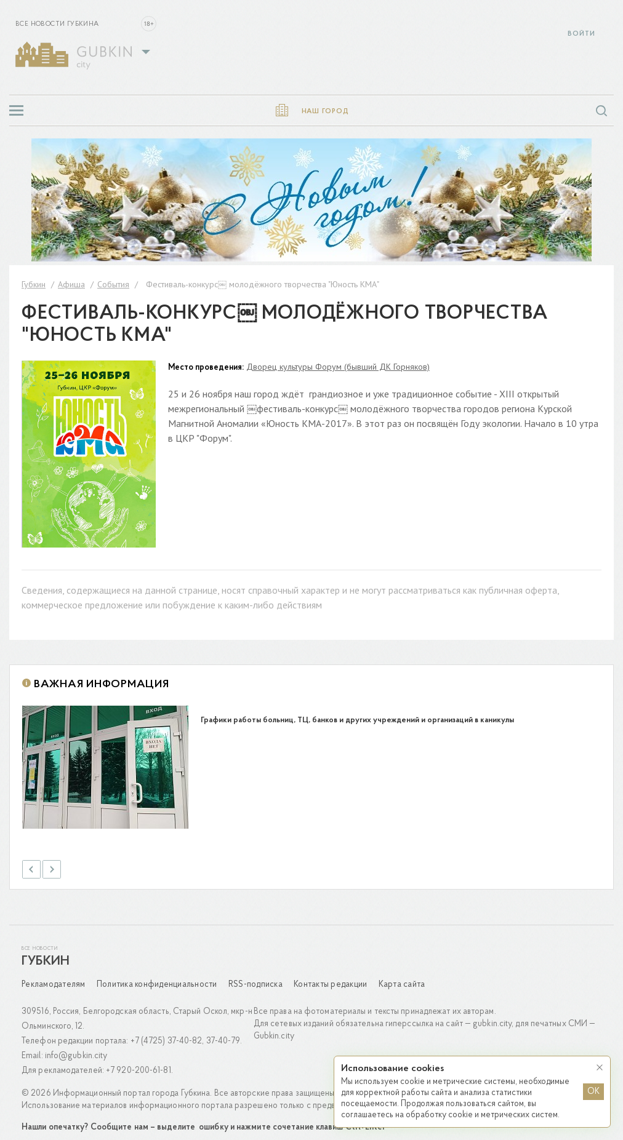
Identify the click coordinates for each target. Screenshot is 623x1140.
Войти (581, 34)
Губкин (46, 953)
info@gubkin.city (76, 1048)
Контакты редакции (330, 976)
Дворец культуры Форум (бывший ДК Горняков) (338, 366)
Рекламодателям (54, 976)
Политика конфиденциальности (157, 976)
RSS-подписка (255, 976)
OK (593, 1091)
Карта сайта (402, 976)
